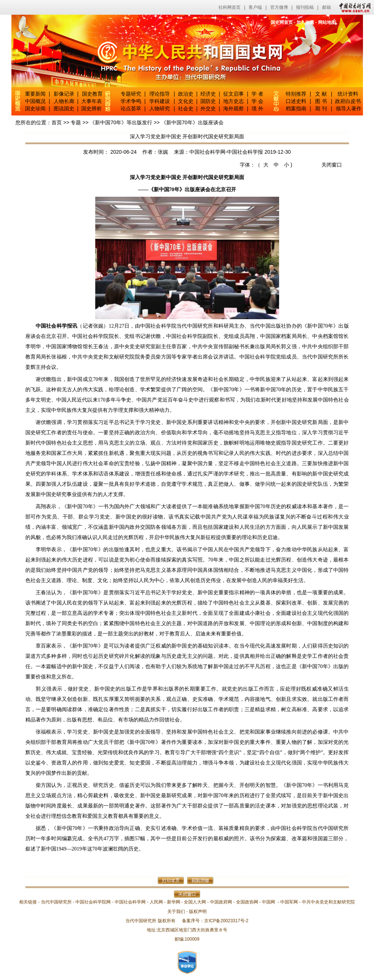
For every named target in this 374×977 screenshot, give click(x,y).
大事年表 (91, 101)
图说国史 (64, 108)
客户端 (255, 7)
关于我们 (176, 911)
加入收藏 (305, 22)
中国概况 (35, 101)
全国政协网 (247, 902)
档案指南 (296, 108)
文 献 (321, 94)
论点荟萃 (131, 108)
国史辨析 (91, 108)
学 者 (257, 94)
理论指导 (159, 94)
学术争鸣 (131, 101)
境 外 (257, 108)
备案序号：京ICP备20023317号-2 (215, 920)
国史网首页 (282, 22)
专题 (76, 122)
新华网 (173, 902)
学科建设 (159, 101)
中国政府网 (221, 902)
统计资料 (348, 94)
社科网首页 (229, 7)
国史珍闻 (35, 108)
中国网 (268, 902)
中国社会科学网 (353, 7)
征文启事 (233, 94)
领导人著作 (347, 108)
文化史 (185, 101)
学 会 (257, 101)
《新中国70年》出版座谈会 (192, 122)
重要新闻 (35, 94)
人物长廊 (64, 101)
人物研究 (159, 108)
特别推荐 (296, 94)
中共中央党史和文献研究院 (328, 902)
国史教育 (92, 94)
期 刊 (321, 108)
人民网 (156, 902)
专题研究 (131, 94)
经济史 (208, 94)
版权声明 (198, 911)
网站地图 (327, 22)
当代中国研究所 (56, 902)
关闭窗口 (331, 165)
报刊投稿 (305, 7)
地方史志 (233, 101)
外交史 (208, 108)
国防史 (208, 101)
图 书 (321, 101)
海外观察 (233, 108)
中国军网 (289, 902)
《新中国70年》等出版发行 (121, 122)
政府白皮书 (348, 101)
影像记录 (64, 94)
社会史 (185, 108)
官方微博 (279, 7)
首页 (56, 122)
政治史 (185, 94)
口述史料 (296, 101)
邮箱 (326, 7)
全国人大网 (195, 902)
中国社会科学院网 (93, 902)
